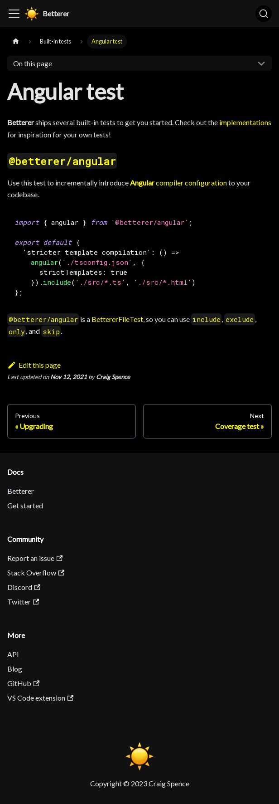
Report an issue (35, 558)
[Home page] (15, 41)
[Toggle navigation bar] (14, 13)
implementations (245, 122)
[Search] (263, 13)
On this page (32, 63)
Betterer (20, 491)
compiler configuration (178, 182)
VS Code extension (40, 697)
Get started (25, 505)
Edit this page (34, 365)
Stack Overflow (35, 572)
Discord (23, 587)
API (13, 654)
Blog (14, 668)
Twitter (23, 601)
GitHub (23, 683)
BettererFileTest (117, 319)
